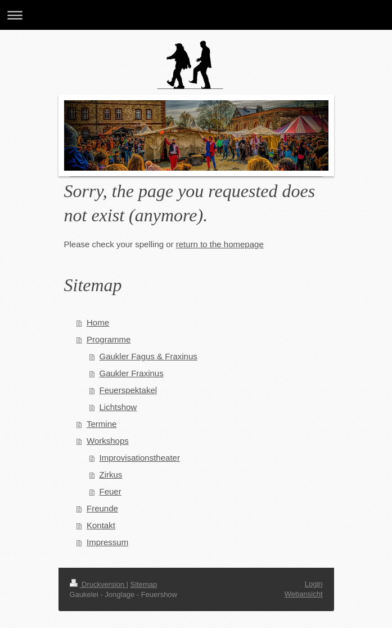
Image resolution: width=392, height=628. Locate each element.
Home (98, 322)
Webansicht (304, 594)
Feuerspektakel (128, 390)
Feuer (110, 491)
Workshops (108, 441)
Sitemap (143, 584)
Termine (101, 424)
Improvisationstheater (140, 457)
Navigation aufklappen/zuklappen (196, 15)
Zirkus (111, 474)
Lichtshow (118, 407)
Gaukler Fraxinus (132, 373)
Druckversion (98, 584)
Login (314, 584)
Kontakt (101, 525)
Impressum (107, 542)
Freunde (102, 508)
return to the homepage (220, 244)
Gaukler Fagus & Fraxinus (148, 356)
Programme (108, 339)
